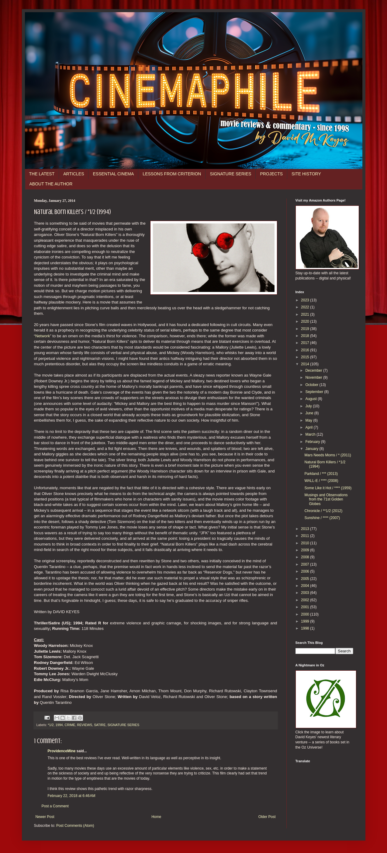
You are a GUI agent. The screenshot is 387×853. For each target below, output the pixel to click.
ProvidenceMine (62, 751)
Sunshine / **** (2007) (322, 518)
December (314, 370)
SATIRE (99, 725)
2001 (305, 607)
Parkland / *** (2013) (320, 474)
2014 (305, 364)
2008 (305, 557)
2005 (305, 579)
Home (156, 817)
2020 (305, 321)
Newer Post (45, 817)
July (309, 406)
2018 (305, 336)
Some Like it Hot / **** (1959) (327, 488)
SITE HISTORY (306, 173)
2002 (305, 600)
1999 (305, 621)
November (314, 377)
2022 (305, 307)
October (312, 385)
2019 (305, 329)
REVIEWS (84, 725)
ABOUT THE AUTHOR (51, 183)
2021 (305, 314)
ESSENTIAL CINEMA (113, 173)
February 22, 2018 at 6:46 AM (71, 796)
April (309, 427)
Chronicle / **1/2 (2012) (323, 511)
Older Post (267, 817)
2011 (305, 536)
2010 (305, 543)
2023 (305, 300)
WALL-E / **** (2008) (321, 481)
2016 (305, 350)
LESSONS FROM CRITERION (172, 173)
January (312, 449)
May (309, 420)
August (311, 399)
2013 (305, 529)
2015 (305, 357)
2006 (305, 571)
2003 (305, 593)
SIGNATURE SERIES (230, 173)
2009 (305, 550)
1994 (59, 725)
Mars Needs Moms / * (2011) (327, 455)
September (314, 392)
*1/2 (51, 725)
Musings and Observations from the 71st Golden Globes (325, 499)
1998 (305, 628)
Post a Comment (55, 806)
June (309, 413)
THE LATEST (42, 173)
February (313, 442)
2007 (305, 564)
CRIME (70, 725)
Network (42, 336)
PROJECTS (271, 173)
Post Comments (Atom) (75, 825)
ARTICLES (73, 173)
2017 (305, 343)
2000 (305, 614)
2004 (305, 586)
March (310, 434)
